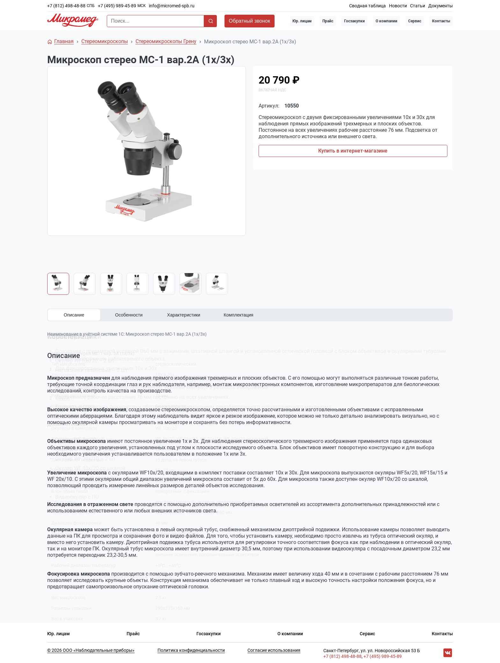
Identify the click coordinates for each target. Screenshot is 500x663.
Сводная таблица (367, 5)
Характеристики (183, 314)
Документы (440, 5)
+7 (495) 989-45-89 (117, 5)
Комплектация (239, 314)
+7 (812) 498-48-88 (66, 5)
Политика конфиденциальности (191, 649)
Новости (398, 5)
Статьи (417, 5)
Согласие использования (273, 649)
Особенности (129, 314)
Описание (74, 314)
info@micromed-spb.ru (172, 5)
